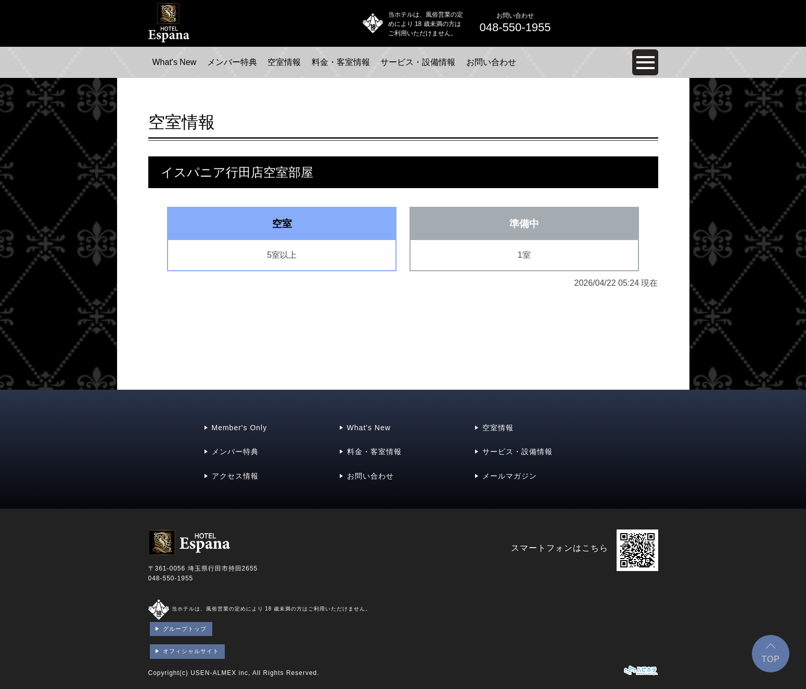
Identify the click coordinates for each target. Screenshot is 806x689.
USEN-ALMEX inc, (220, 673)
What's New (174, 62)
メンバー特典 (232, 62)
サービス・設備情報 (417, 62)
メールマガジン (509, 476)
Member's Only (239, 427)
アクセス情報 (235, 476)
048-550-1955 (171, 578)
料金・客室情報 (341, 62)
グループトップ (185, 629)
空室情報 (284, 62)
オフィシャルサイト (191, 651)
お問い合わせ (491, 62)
